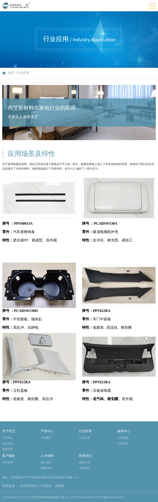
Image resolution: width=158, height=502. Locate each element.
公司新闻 (122, 437)
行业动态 (122, 443)
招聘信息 (46, 468)
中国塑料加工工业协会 (36, 486)
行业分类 (84, 437)
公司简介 (7, 437)
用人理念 (46, 462)
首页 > (12, 73)
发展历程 (7, 449)
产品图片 (46, 437)
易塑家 (60, 486)
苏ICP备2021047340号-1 (111, 497)
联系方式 (84, 462)
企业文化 (7, 443)
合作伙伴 (7, 462)
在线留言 (84, 468)
